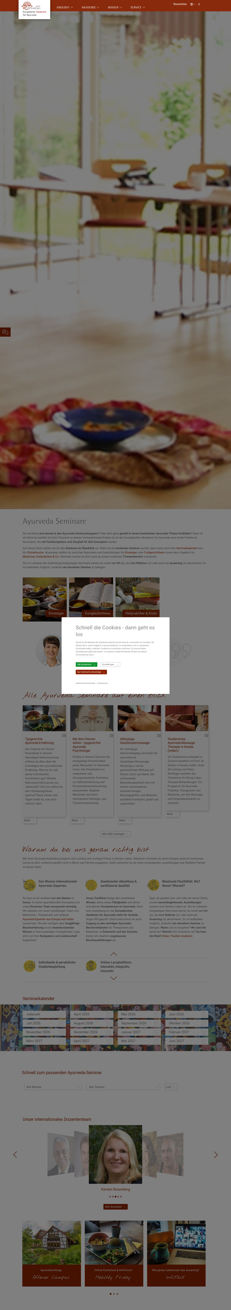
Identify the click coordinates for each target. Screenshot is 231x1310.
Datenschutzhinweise (85, 683)
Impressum (103, 683)
